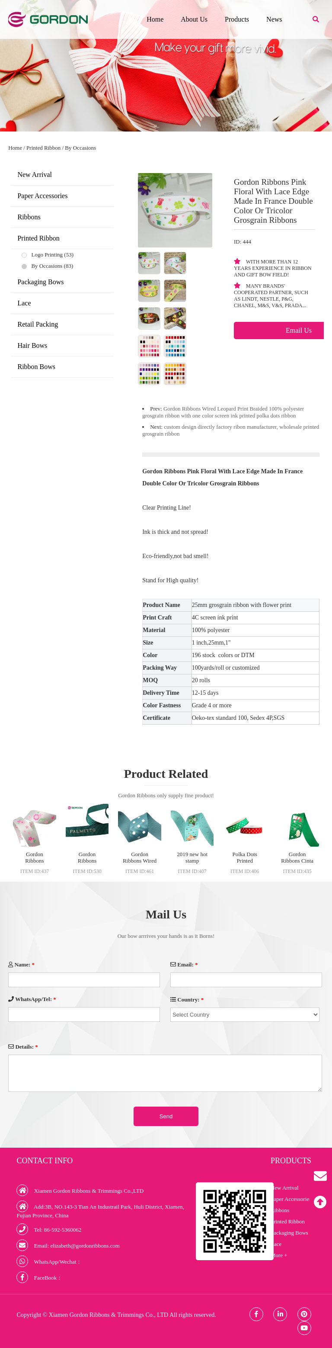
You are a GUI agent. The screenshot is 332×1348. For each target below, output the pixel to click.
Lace (24, 303)
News (274, 19)
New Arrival (34, 174)
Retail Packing (37, 324)
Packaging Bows (40, 282)
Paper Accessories (42, 195)
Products (237, 19)
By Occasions (80, 147)
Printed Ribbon (43, 147)
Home (155, 19)
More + (279, 1255)
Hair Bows (32, 345)
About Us (194, 19)
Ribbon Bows (36, 366)
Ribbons (28, 217)
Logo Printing (47, 254)
